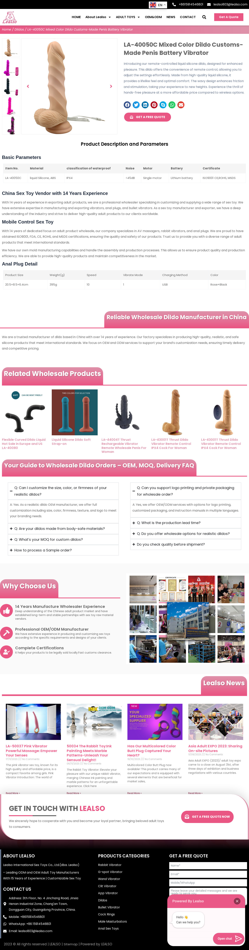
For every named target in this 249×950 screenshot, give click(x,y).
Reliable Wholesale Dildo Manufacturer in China (175, 317)
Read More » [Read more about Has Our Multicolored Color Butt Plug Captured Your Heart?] (134, 793)
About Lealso (98, 17)
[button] (204, 17)
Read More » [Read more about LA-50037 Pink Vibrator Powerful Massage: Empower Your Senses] (13, 793)
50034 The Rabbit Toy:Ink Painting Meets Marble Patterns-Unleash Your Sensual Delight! (89, 753)
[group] (69, 86)
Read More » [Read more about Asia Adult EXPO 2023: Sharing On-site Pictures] (195, 793)
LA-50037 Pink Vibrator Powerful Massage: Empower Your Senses (31, 751)
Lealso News (223, 683)
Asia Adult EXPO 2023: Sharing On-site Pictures (215, 748)
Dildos (19, 29)
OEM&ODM (153, 17)
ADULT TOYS (128, 17)
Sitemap (71, 944)
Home (6, 29)
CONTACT (188, 17)
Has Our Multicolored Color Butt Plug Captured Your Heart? (151, 751)
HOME (76, 17)
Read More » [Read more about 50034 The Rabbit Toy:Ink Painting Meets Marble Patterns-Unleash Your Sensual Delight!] (74, 793)
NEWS (171, 17)
